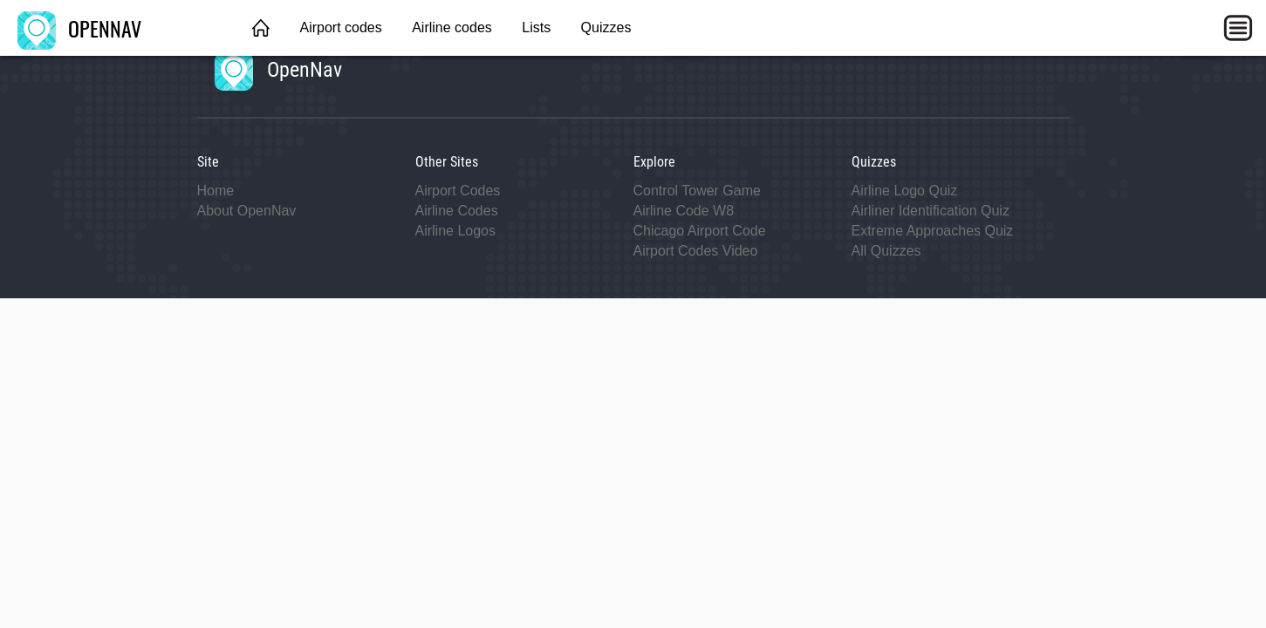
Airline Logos (455, 230)
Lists (536, 27)
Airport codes (340, 27)
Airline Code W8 (684, 210)
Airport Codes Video (695, 250)
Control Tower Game (697, 190)
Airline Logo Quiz (905, 190)
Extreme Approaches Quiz (933, 230)
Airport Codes (458, 190)
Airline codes (452, 27)
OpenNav (278, 70)
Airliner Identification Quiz (930, 210)
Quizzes (606, 27)
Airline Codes (456, 210)
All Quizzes (886, 250)
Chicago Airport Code (699, 230)
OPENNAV (79, 28)
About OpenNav (247, 210)
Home (216, 190)
